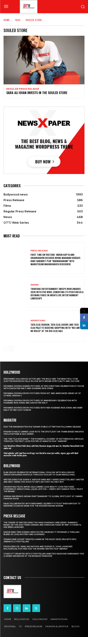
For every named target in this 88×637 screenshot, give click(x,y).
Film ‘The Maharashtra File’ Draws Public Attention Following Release (42, 427)
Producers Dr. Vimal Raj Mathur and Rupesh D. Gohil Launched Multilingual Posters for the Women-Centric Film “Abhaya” (38, 547)
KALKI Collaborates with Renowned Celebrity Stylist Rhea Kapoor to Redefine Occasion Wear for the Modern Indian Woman (42, 504)
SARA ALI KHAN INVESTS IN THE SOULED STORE (36, 92)
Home (7, 20)
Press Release (39, 251)
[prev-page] (6, 348)
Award (35, 285)
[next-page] (11, 348)
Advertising (38, 321)
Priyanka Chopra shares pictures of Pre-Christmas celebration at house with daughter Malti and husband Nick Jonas (44, 387)
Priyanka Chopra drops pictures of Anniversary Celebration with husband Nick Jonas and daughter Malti (40, 401)
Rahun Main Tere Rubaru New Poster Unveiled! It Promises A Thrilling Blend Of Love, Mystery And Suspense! (42, 533)
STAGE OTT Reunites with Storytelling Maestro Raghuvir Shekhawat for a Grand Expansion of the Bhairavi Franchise (44, 555)
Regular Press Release (22, 89)
